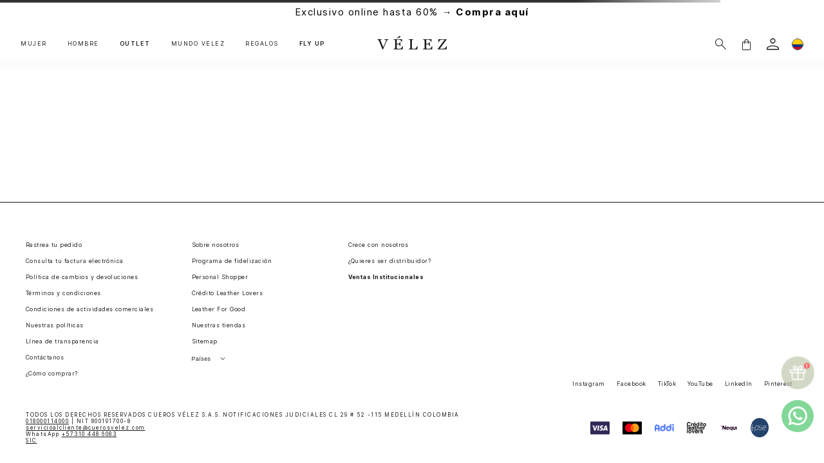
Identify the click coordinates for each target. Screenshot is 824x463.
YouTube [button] (700, 383)
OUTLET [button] (135, 44)
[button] (746, 44)
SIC (31, 440)
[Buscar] (720, 44)
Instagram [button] (588, 383)
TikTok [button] (667, 383)
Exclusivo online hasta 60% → (412, 11)
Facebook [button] (631, 383)
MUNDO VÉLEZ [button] (198, 44)
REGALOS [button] (262, 44)
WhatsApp (71, 434)
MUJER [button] (34, 44)
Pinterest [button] (778, 383)
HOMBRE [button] (83, 44)
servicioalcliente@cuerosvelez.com (85, 427)
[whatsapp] (798, 416)
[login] (773, 44)
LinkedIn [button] (739, 383)
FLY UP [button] (312, 44)
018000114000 (47, 421)
